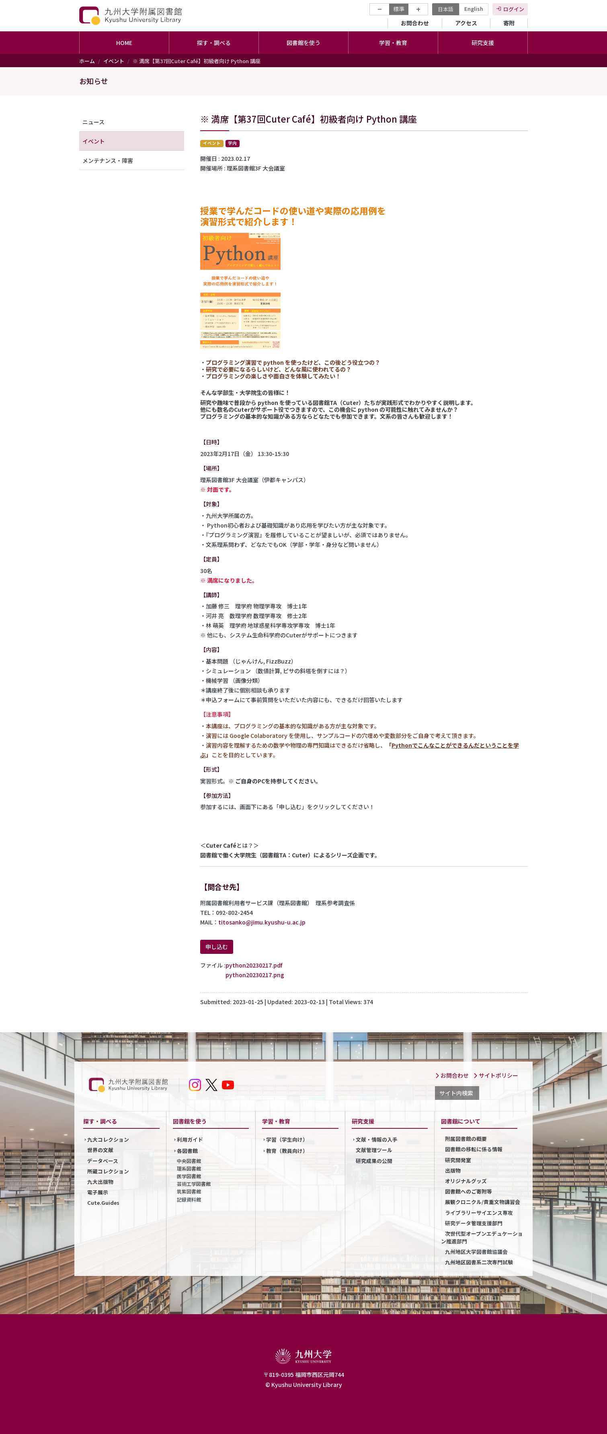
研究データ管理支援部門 (473, 1223)
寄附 (509, 23)
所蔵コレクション (108, 1171)
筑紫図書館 (189, 1191)
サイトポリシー (495, 1075)
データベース (102, 1161)
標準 (398, 9)
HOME (124, 43)
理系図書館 (189, 1168)
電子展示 (97, 1192)
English (473, 8)
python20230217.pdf (254, 965)
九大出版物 (100, 1181)
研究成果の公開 (374, 1161)
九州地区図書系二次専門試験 (479, 1262)
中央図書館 (189, 1160)
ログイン (513, 9)
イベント (113, 61)
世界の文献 (100, 1150)
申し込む (216, 947)
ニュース (93, 122)
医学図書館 (189, 1176)
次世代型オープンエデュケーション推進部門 (482, 1237)
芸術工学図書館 (194, 1183)
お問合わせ (415, 23)
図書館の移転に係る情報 (473, 1149)
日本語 (445, 9)
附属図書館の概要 (466, 1138)
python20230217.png (255, 975)
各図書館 (187, 1151)
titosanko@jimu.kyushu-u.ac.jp (262, 922)
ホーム (87, 61)
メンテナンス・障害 (107, 160)
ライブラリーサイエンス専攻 (479, 1212)
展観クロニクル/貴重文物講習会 (482, 1202)
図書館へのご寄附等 (468, 1191)
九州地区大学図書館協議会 (476, 1251)
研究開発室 (458, 1160)
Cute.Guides (103, 1202)
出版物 (453, 1170)
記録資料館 (189, 1199)
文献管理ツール (374, 1150)
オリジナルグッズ (466, 1181)
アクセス (466, 23)
